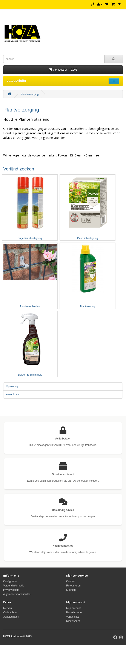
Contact (70, 581)
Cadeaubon (10, 612)
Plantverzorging (29, 94)
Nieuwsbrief (73, 621)
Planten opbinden (29, 275)
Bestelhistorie (74, 612)
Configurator (10, 581)
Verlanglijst (72, 616)
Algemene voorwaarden (17, 594)
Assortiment (13, 394)
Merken (7, 608)
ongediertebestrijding (29, 207)
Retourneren (73, 585)
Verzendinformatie (13, 585)
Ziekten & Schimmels (29, 343)
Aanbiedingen (11, 616)
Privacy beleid (11, 589)
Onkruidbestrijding (87, 207)
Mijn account (73, 608)
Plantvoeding (87, 275)
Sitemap (71, 589)
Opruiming (12, 386)
